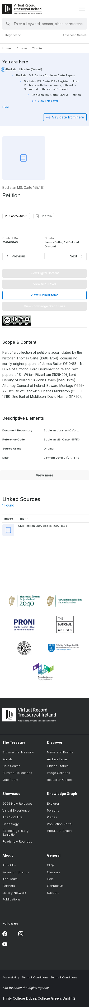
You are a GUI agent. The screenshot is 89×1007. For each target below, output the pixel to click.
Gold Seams (11, 766)
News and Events (60, 752)
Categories (11, 35)
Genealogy (10, 824)
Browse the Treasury (18, 752)
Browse (22, 48)
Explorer (53, 803)
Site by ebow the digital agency (25, 988)
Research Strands (15, 872)
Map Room (10, 780)
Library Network (14, 893)
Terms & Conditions (35, 977)
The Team (10, 879)
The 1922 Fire (12, 817)
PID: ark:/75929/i (16, 216)
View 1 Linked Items (44, 295)
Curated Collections (17, 773)
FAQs (51, 865)
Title (23, 518)
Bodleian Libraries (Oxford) (24, 69)
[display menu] (82, 9)
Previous (19, 256)
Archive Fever (57, 759)
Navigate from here (68, 117)
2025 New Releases (17, 803)
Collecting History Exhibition (15, 832)
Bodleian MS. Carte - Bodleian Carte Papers (45, 75)
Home (6, 48)
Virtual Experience (16, 810)
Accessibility (10, 977)
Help (50, 879)
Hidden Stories (58, 766)
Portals (7, 759)
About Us (9, 865)
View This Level (48, 100)
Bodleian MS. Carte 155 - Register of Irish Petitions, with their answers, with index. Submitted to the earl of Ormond (51, 85)
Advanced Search (75, 35)
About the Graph (59, 831)
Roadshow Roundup (17, 841)
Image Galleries (58, 773)
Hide (5, 107)
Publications (11, 899)
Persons (53, 810)
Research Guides (60, 780)
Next (73, 256)
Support (53, 893)
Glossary (53, 872)
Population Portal (59, 824)
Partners (8, 886)
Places (52, 817)
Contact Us (55, 886)
